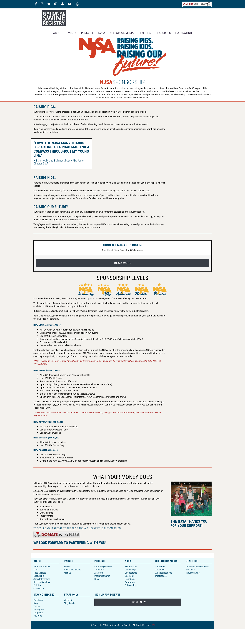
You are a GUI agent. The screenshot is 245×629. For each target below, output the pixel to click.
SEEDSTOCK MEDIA (122, 33)
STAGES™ (190, 569)
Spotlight (129, 575)
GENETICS (144, 33)
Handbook (130, 578)
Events (71, 33)
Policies (37, 585)
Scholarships (131, 585)
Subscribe (160, 566)
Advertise (159, 569)
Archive (67, 572)
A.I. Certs (98, 572)
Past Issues (161, 575)
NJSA (101, 33)
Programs (130, 582)
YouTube (37, 615)
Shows (67, 566)
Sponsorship (131, 572)
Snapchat (38, 612)
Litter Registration (103, 566)
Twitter (36, 606)
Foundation (183, 33)
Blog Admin (69, 603)
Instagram (38, 609)
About (57, 33)
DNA (96, 578)
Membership (131, 566)
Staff (35, 569)
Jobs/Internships (41, 578)
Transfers (99, 569)
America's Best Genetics (197, 566)
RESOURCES (163, 33)
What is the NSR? (41, 566)
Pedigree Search (102, 575)
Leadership (38, 575)
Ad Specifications (163, 572)
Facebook (38, 600)
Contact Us (38, 588)
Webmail (68, 600)
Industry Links (193, 572)
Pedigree (87, 33)
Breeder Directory (41, 582)
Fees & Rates (39, 572)
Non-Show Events (72, 569)
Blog (35, 603)
